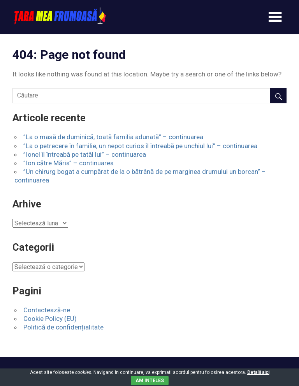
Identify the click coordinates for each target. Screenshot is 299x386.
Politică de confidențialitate (63, 327)
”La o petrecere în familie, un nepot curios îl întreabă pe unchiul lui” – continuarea (140, 146)
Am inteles (149, 380)
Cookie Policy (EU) (50, 318)
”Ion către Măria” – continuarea (68, 163)
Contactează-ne (46, 310)
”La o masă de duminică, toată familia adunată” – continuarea (113, 137)
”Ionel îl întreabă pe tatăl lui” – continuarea (84, 154)
